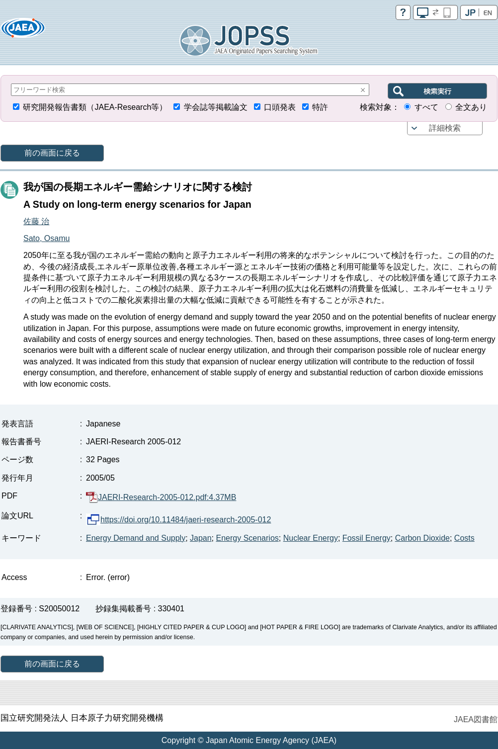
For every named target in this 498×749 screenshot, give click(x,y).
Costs (464, 538)
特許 (320, 107)
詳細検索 (445, 128)
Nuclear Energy (310, 538)
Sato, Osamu (46, 238)
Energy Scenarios (247, 538)
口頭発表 (280, 107)
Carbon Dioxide (422, 538)
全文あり (471, 107)
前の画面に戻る (52, 153)
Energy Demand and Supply (135, 538)
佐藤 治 (36, 221)
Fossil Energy (366, 538)
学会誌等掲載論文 (216, 107)
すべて (426, 107)
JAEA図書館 (476, 719)
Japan (201, 538)
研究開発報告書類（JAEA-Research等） (95, 107)
